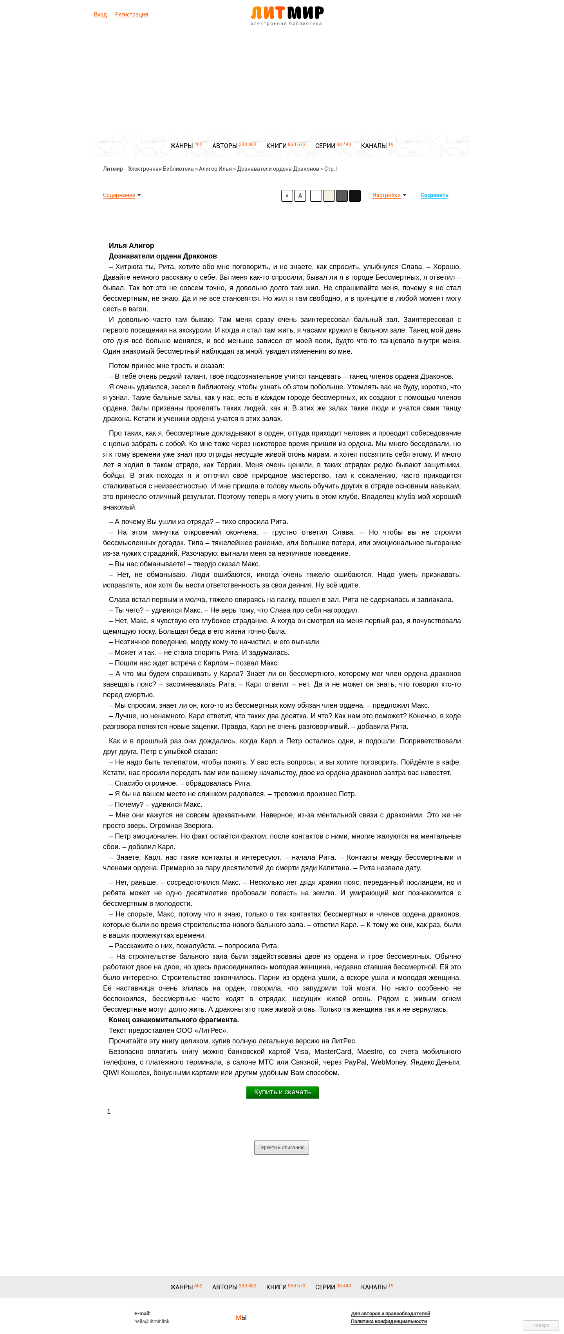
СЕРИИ (325, 146)
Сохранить (434, 195)
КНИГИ (276, 146)
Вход (100, 14)
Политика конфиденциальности (389, 1321)
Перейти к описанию (281, 1147)
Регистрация (131, 14)
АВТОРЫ (225, 146)
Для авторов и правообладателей (390, 1313)
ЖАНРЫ (181, 146)
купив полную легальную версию (266, 1041)
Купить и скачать (282, 1092)
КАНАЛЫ (374, 146)
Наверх (541, 1325)
